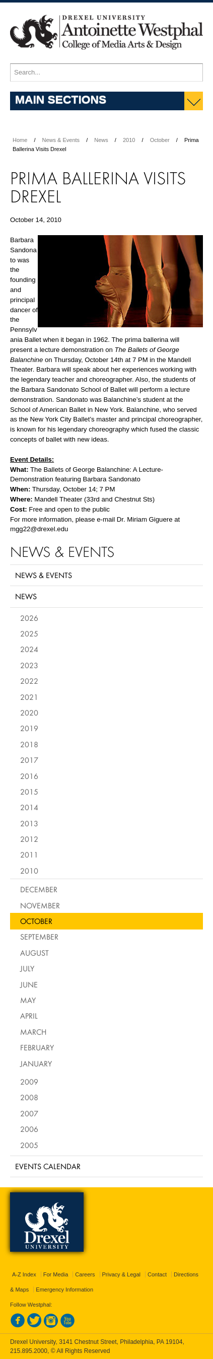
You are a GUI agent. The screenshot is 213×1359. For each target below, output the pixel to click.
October (160, 140)
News (101, 140)
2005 (29, 1145)
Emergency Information (64, 1289)
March (33, 1032)
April (29, 1016)
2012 (29, 839)
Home (20, 140)
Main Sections (60, 99)
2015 (29, 791)
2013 (29, 823)
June (29, 984)
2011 (29, 854)
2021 (29, 697)
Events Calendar (48, 1166)
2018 (29, 744)
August (34, 953)
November (40, 905)
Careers (85, 1274)
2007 (29, 1113)
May (28, 1000)
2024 (29, 649)
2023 (29, 665)
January (36, 1063)
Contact (157, 1274)
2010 (129, 140)
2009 (29, 1082)
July (27, 968)
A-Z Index (24, 1274)
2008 (29, 1097)
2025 (29, 633)
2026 (29, 618)
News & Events (61, 140)
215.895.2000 (28, 1350)
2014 (29, 807)
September (39, 937)
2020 (29, 712)
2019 (29, 728)
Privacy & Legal (121, 1274)
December (38, 889)
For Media (55, 1274)
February (37, 1047)
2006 (29, 1129)
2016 (29, 776)
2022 (29, 681)
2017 (29, 760)
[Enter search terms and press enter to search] (106, 72)
